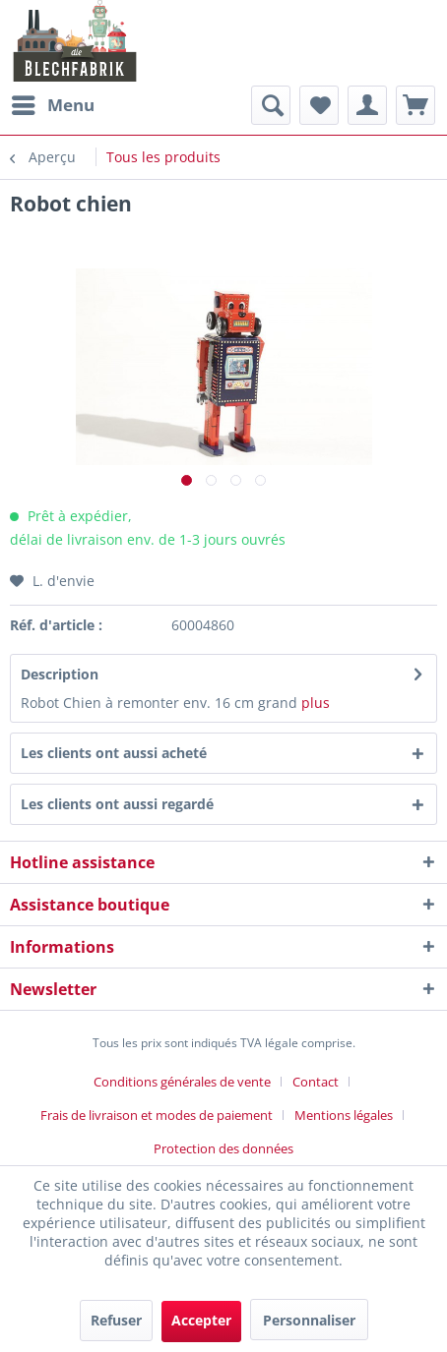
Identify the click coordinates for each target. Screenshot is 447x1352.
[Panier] (415, 105)
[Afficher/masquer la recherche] (270, 105)
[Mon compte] (367, 105)
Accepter (201, 1320)
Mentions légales (343, 1115)
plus (315, 702)
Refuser (116, 1320)
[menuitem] (52, 105)
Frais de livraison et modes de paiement (156, 1115)
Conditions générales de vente (182, 1081)
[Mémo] (319, 105)
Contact (315, 1081)
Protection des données (223, 1148)
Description (59, 674)
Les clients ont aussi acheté (114, 752)
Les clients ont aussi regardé (117, 803)
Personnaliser (309, 1320)
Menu (53, 102)
